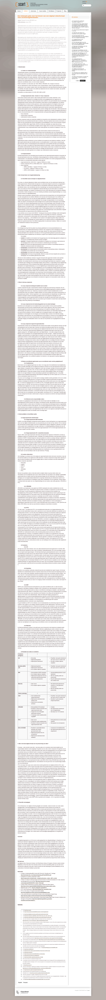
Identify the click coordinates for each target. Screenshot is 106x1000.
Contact (84, 3)
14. (21, 947)
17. (21, 952)
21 (20, 586)
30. (21, 979)
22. (21, 960)
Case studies (42, 11)
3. (21, 914)
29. (21, 976)
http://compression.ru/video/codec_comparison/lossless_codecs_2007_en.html (39, 878)
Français (25, 982)
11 (25, 437)
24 (27, 620)
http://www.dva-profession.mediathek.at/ (31, 955)
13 (29, 494)
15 (29, 517)
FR (85, 1)
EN (83, 1)
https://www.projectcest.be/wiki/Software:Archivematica (34, 953)
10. (21, 936)
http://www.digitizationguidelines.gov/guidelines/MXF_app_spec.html (37, 979)
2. (21, 911)
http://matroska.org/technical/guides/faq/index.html (33, 969)
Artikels (26, 11)
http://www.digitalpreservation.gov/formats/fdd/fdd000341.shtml (35, 892)
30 (34, 796)
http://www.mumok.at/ (28, 952)
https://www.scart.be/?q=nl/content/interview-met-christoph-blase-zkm (52, 939)
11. (21, 939)
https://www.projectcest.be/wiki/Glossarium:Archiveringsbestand (36, 911)
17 (58, 517)
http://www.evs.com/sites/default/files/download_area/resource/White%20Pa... (37, 968)
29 (57, 782)
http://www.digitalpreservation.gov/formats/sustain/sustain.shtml (36, 914)
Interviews (33, 11)
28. (21, 974)
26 (53, 641)
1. (21, 910)
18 (24, 527)
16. (21, 950)
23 (26, 610)
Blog (65, 11)
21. (21, 958)
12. (21, 941)
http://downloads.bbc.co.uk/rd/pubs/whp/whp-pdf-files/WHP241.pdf (36, 875)
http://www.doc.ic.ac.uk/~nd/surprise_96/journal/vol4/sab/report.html (35, 920)
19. (21, 955)
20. (21, 957)
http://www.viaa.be (27, 910)
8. (21, 925)
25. (21, 969)
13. (21, 944)
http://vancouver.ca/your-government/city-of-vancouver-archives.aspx (37, 950)
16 (43, 517)
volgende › (82, 80)
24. (21, 966)
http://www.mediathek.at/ (28, 949)
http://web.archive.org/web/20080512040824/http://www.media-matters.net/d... (38, 886)
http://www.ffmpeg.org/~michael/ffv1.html (42, 889)
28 (35, 716)
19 (33, 527)
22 (50, 591)
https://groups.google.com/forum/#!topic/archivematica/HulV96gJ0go (36, 895)
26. (21, 971)
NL (86, 1)
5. (21, 917)
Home (19, 11)
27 (43, 644)
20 (28, 530)
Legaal (88, 990)
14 (25, 512)
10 (64, 436)
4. (21, 915)
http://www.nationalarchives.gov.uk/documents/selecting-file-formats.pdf (37, 917)
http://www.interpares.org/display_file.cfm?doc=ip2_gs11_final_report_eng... (38, 915)
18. (21, 953)
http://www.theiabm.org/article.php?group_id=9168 (33, 957)
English (20, 982)
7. (21, 922)
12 (32, 492)
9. (21, 933)
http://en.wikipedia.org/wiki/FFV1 (39, 887)
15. (21, 949)
